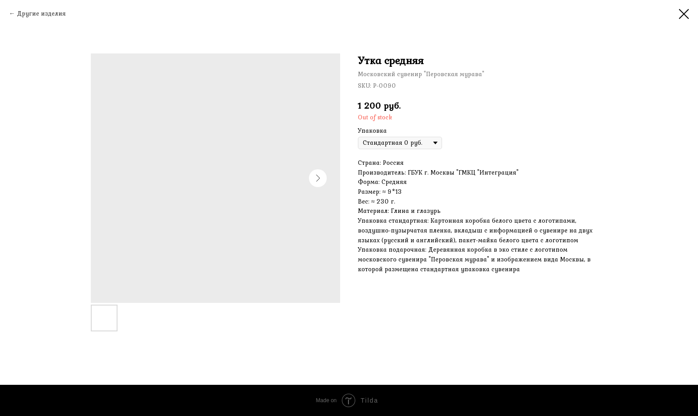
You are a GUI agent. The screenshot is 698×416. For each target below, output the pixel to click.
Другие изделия (41, 13)
